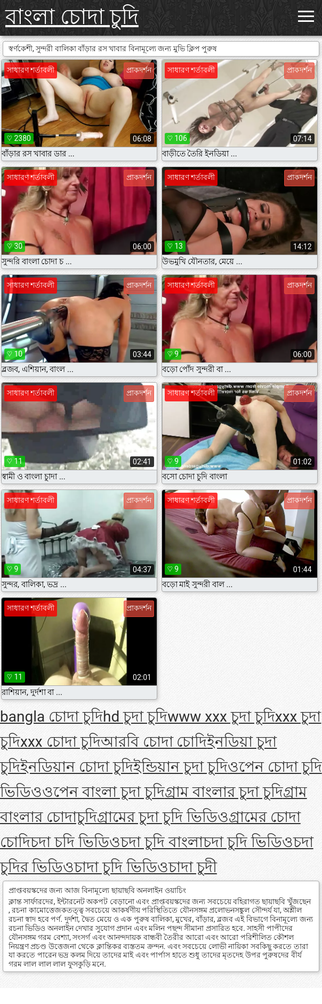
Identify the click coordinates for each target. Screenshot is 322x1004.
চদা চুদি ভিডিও (248, 842)
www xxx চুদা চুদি (221, 716)
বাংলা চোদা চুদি (72, 16)
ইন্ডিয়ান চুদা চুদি (180, 767)
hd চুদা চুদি (135, 716)
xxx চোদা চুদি (60, 741)
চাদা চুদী (192, 867)
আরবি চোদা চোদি (154, 741)
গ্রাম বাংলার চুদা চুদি (224, 792)
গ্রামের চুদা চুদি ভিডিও (163, 817)
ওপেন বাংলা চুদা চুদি (103, 792)
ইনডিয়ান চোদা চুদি (76, 767)
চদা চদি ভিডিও (75, 842)
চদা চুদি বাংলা (161, 842)
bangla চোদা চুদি (51, 716)
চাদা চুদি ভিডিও (121, 867)
